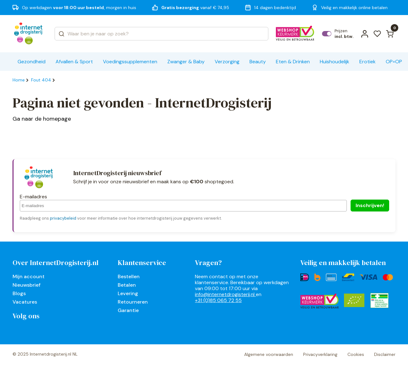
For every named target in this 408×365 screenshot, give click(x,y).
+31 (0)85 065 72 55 (218, 300)
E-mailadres (33, 196)
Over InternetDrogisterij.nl (56, 262)
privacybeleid (63, 218)
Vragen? (208, 262)
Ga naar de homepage (42, 119)
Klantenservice (142, 262)
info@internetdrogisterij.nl (225, 294)
